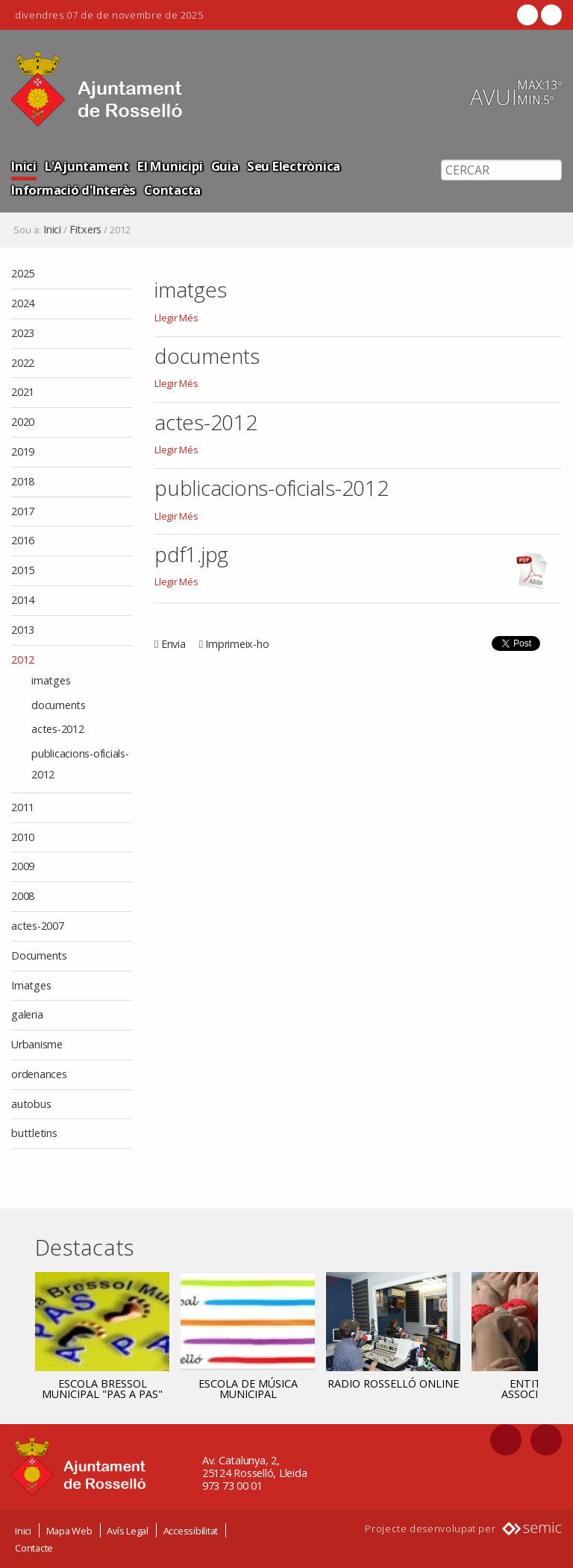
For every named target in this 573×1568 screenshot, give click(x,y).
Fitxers (85, 229)
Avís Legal (127, 1530)
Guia (225, 165)
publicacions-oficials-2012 (271, 487)
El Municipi (169, 165)
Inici (24, 165)
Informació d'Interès (73, 189)
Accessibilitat (191, 1530)
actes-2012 (205, 422)
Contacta (172, 189)
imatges (190, 289)
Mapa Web (69, 1530)
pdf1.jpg (191, 554)
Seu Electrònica (293, 165)
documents (207, 355)
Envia (173, 644)
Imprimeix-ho (237, 644)
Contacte (34, 1548)
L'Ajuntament (87, 165)
